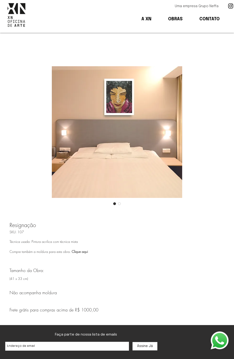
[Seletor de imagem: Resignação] (114, 203)
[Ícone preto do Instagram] (230, 6)
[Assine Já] (145, 346)
